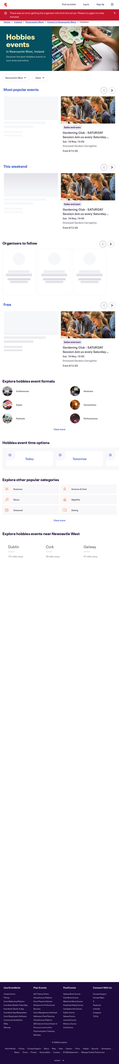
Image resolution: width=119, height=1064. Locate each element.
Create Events (9, 994)
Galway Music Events (71, 994)
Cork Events (68, 1027)
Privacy (34, 1052)
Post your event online (42, 1027)
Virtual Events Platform (42, 997)
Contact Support (99, 994)
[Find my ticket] (69, 4)
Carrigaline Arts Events (72, 1009)
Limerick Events (69, 1020)
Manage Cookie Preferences (93, 1052)
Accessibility (45, 1052)
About (46, 1048)
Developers (106, 1048)
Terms (25, 1052)
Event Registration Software (15, 1016)
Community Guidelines (13, 1020)
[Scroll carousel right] (112, 90)
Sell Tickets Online (41, 994)
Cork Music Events (70, 997)
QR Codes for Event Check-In (45, 1023)
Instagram (97, 1012)
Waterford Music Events (73, 1001)
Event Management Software (45, 1012)
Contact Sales (98, 997)
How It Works (10, 1048)
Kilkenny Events (69, 1023)
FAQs (6, 1023)
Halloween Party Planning (43, 1016)
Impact (86, 1048)
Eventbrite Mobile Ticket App (16, 1005)
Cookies (56, 1052)
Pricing (6, 997)
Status (17, 1052)
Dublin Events (69, 1012)
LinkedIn (96, 1009)
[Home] (5, 5)
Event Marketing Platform (14, 1001)
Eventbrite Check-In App (14, 1009)
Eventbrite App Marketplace (15, 1012)
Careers (69, 1048)
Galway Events (69, 1016)
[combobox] (87, 12)
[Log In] (86, 4)
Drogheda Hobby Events (73, 1005)
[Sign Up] (100, 4)
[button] (16, 77)
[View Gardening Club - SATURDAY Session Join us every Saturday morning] (88, 110)
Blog (54, 1048)
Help (61, 1048)
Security (95, 1048)
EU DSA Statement (70, 1052)
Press (77, 1048)
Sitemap (7, 1027)
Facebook (97, 1005)
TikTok (95, 1016)
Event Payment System (42, 1001)
